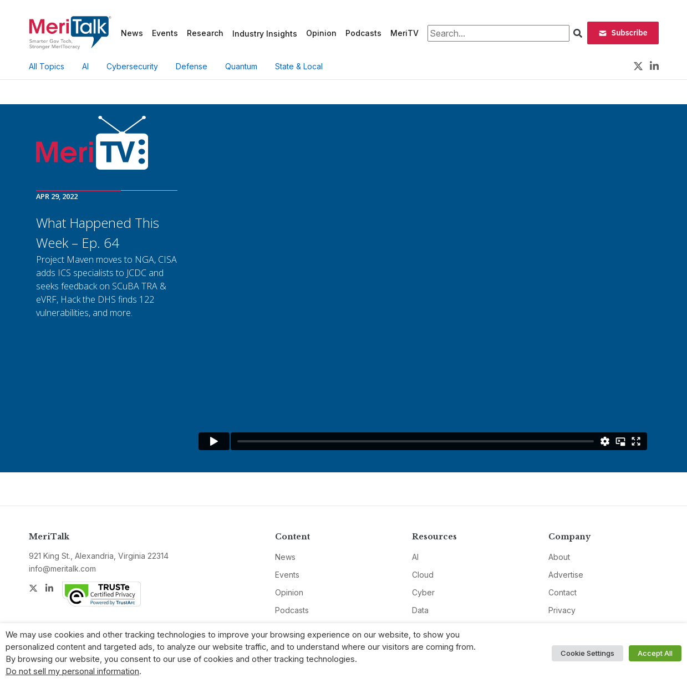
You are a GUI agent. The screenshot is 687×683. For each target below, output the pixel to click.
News (132, 33)
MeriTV (404, 33)
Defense (191, 66)
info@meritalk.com (62, 568)
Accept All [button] (655, 653)
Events (165, 33)
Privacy (562, 610)
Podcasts (363, 33)
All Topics (46, 66)
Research (205, 33)
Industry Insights (264, 33)
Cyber (423, 592)
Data (420, 610)
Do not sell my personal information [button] (72, 671)
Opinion (321, 33)
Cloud (423, 574)
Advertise (565, 574)
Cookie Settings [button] (587, 653)
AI (85, 66)
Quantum (241, 66)
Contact (562, 592)
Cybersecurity (132, 66)
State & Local (299, 66)
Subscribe (623, 33)
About (559, 557)
